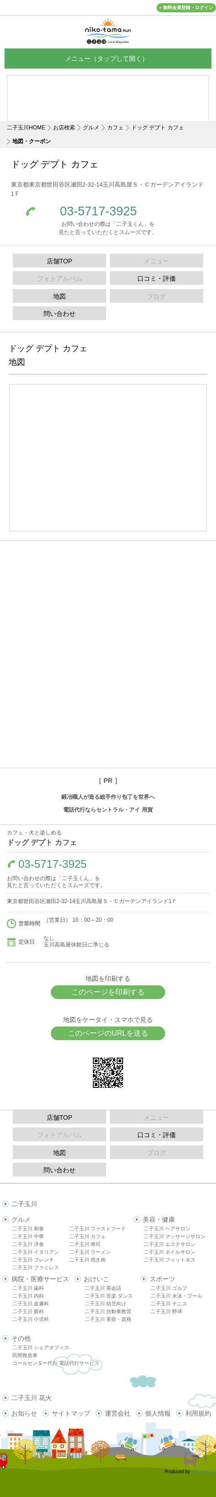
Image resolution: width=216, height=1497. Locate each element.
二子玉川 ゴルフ (169, 1288)
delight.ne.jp (203, 1471)
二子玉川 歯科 (28, 1288)
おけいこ (96, 1279)
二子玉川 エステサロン (169, 1244)
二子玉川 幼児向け (105, 1303)
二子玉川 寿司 (85, 1244)
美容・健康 (159, 1219)
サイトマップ (71, 1413)
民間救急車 (25, 1355)
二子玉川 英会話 (103, 1288)
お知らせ (24, 1413)
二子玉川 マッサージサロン (174, 1236)
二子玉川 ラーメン (90, 1252)
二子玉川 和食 (28, 1228)
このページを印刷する (108, 992)
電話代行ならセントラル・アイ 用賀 (107, 810)
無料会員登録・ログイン (188, 7)
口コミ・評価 (156, 278)
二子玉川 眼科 (28, 1311)
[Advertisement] (108, 105)
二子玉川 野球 (166, 1311)
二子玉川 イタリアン (35, 1252)
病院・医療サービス (40, 1279)
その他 (21, 1338)
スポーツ (162, 1279)
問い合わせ (59, 313)
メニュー (108, 58)
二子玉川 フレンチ (33, 1259)
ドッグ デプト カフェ (157, 127)
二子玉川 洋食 (28, 1244)
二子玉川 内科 (28, 1296)
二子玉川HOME (26, 127)
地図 (59, 296)
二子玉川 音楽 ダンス (109, 1296)
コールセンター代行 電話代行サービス (55, 1363)
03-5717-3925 (98, 211)
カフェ (115, 127)
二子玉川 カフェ (87, 1236)
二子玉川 (24, 1204)
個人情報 (158, 1413)
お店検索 (64, 127)
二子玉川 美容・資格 (108, 1319)
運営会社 (117, 1413)
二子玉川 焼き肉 (87, 1259)
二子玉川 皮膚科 (30, 1303)
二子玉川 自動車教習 (108, 1311)
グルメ (91, 127)
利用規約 (198, 1413)
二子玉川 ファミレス (35, 1267)
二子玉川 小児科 (30, 1319)
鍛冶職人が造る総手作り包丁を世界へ (108, 797)
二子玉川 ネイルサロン (169, 1252)
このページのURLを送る (108, 1033)
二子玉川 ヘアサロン (167, 1228)
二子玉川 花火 (31, 1397)
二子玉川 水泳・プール (176, 1296)
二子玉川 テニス (169, 1303)
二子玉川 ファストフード (97, 1228)
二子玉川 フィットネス (169, 1259)
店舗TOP (60, 261)
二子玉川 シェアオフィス (40, 1347)
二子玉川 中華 (28, 1236)
